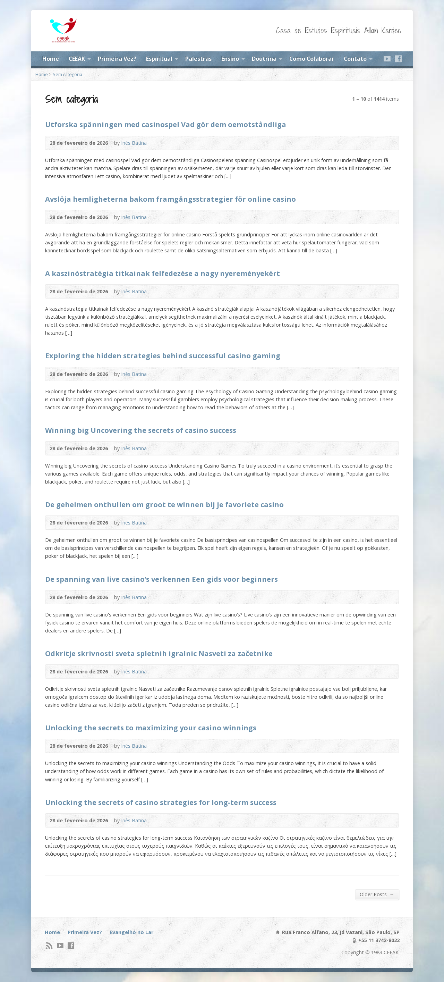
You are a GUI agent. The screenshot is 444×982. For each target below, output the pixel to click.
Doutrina (264, 58)
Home (50, 58)
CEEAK (77, 58)
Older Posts (377, 894)
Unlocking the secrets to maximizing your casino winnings (150, 727)
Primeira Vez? (117, 58)
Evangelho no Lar (131, 932)
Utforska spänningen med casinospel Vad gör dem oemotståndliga (165, 124)
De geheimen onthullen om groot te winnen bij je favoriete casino (164, 504)
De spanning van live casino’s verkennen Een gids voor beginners (161, 579)
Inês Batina (134, 143)
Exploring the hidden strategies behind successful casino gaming (162, 355)
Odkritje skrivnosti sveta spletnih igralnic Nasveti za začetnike (159, 653)
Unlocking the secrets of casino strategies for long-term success (160, 802)
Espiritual (159, 58)
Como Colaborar (311, 58)
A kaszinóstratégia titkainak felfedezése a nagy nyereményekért (162, 273)
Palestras (198, 58)
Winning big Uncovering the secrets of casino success (140, 430)
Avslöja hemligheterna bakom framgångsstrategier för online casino (170, 199)
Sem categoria (67, 74)
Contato (355, 58)
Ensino (230, 58)
